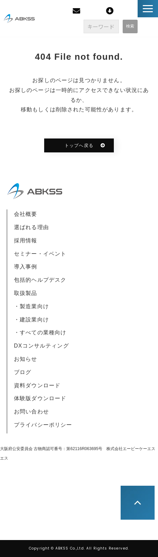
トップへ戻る (79, 145)
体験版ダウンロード (40, 398)
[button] (148, 8)
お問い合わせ (31, 411)
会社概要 (25, 214)
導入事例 (25, 267)
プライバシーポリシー (43, 425)
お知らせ (25, 359)
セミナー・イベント (40, 254)
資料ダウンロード (37, 385)
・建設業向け (31, 319)
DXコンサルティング (41, 346)
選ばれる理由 (31, 227)
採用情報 (25, 240)
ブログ (22, 372)
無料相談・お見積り (77, 10)
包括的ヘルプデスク (40, 280)
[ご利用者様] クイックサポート (110, 10)
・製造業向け (31, 306)
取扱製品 (25, 293)
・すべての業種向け (40, 332)
